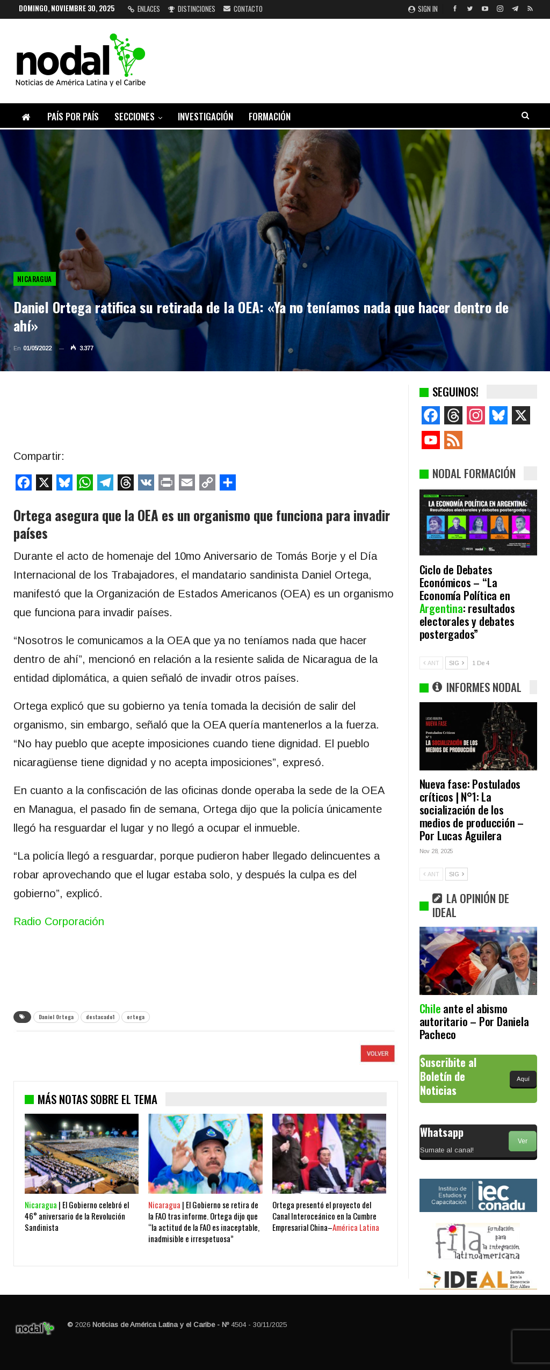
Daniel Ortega (56, 1017)
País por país (73, 116)
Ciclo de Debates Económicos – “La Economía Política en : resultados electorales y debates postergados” (467, 601)
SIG (456, 663)
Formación (270, 116)
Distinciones (191, 8)
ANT (431, 663)
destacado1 (100, 1017)
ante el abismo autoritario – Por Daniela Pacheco (474, 1021)
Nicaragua (34, 278)
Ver (522, 1141)
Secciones (134, 116)
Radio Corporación (58, 921)
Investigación (205, 116)
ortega (135, 1017)
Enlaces (144, 8)
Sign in (423, 8)
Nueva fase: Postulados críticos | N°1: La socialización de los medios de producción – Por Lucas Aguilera (471, 809)
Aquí (523, 1079)
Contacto (243, 8)
